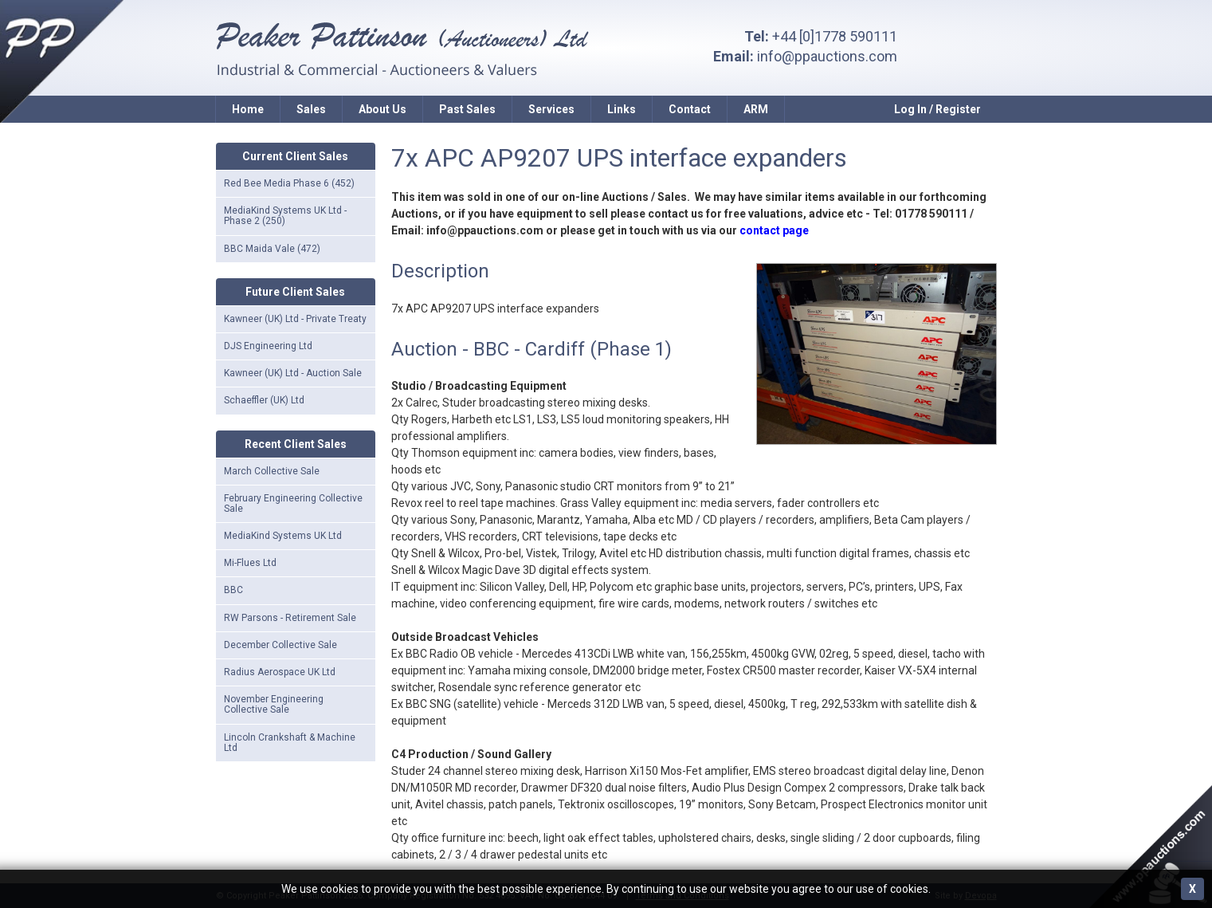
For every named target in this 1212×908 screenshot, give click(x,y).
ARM (755, 109)
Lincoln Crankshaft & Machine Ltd (289, 742)
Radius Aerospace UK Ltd (279, 672)
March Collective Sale (272, 471)
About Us (382, 109)
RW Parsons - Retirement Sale (290, 617)
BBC (233, 590)
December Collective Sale (280, 645)
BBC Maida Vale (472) (272, 248)
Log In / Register (937, 109)
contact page (774, 230)
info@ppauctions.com (827, 56)
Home (248, 109)
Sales (311, 109)
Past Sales (467, 109)
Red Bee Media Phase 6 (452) (289, 183)
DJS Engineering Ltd (268, 346)
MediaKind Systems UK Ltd (283, 535)
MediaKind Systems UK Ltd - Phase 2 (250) (285, 215)
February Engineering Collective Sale (293, 503)
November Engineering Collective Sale (274, 704)
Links (621, 109)
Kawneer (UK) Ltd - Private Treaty (295, 318)
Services (551, 109)
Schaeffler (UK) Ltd (264, 400)
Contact (690, 109)
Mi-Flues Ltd (250, 562)
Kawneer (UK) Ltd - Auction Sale (293, 373)
